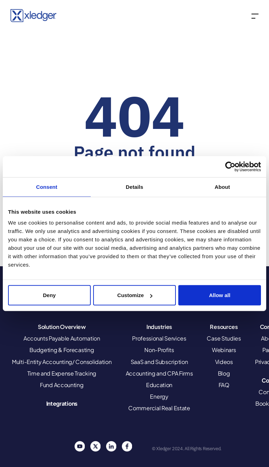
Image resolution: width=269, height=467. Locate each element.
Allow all (219, 295)
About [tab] (222, 187)
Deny (49, 295)
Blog (224, 373)
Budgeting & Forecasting (61, 349)
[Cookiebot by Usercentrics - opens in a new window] (230, 166)
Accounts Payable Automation (61, 338)
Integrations (61, 403)
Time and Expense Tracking (62, 373)
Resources (223, 326)
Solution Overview (62, 326)
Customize (134, 295)
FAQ (224, 385)
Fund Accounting (62, 385)
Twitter (95, 446)
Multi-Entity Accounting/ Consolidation (62, 361)
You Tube (79, 446)
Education (159, 385)
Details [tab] (134, 187)
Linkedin (111, 446)
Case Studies (224, 338)
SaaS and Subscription (159, 361)
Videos (224, 361)
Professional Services (159, 338)
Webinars (224, 349)
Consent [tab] (46, 187)
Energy (159, 396)
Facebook (127, 446)
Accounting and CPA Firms (159, 373)
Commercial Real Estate (159, 408)
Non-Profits (159, 349)
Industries (159, 326)
